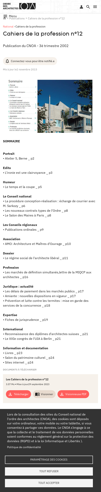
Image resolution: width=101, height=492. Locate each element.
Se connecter (81, 7)
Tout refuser (49, 471)
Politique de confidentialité (24, 447)
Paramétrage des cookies (48, 459)
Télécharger (21, 394)
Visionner (47, 394)
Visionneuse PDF (76, 394)
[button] (95, 7)
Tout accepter (48, 483)
